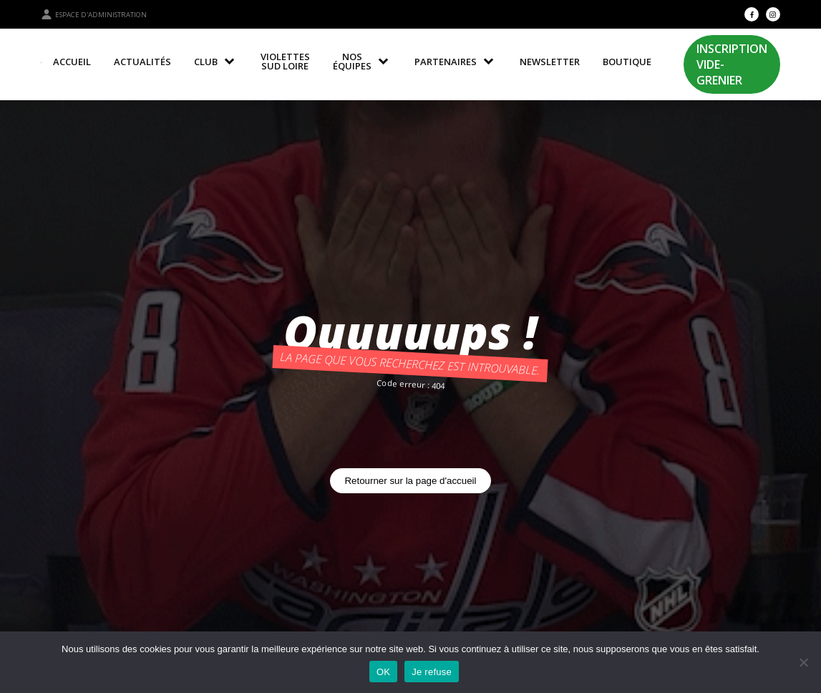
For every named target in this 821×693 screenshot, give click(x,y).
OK (383, 672)
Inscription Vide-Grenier (731, 64)
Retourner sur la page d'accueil (410, 480)
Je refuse (432, 672)
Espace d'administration (94, 14)
